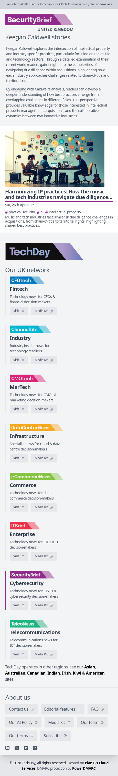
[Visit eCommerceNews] (19, 507)
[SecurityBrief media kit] (44, 605)
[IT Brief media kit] (44, 556)
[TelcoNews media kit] (44, 654)
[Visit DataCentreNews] (19, 458)
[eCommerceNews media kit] (44, 507)
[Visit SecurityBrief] (19, 605)
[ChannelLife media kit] (44, 360)
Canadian (36, 673)
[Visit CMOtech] (19, 409)
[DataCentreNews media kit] (44, 458)
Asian (89, 667)
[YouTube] (26, 748)
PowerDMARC (84, 768)
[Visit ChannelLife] (19, 360)
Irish (66, 673)
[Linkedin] (7, 748)
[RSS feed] (35, 748)
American (95, 673)
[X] (17, 748)
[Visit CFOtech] (19, 311)
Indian (53, 673)
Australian (15, 673)
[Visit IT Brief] (19, 556)
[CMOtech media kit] (44, 409)
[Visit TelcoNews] (19, 654)
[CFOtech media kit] (44, 311)
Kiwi (77, 673)
